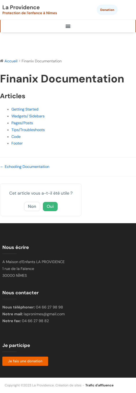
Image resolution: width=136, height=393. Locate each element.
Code (16, 136)
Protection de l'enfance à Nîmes (29, 13)
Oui (50, 206)
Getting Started (24, 109)
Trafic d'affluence (99, 385)
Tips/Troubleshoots (28, 129)
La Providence (21, 7)
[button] (68, 26)
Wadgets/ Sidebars (28, 116)
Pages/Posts (22, 122)
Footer (17, 143)
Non (32, 206)
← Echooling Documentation (24, 166)
